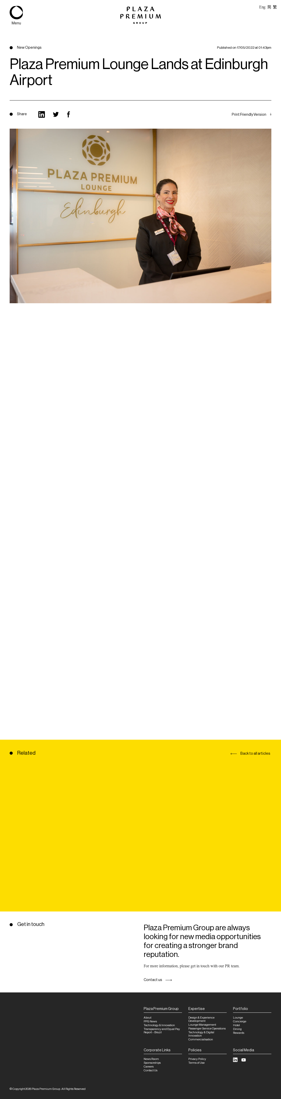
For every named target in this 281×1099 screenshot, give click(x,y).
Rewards (238, 1033)
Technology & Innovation (159, 1025)
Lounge (238, 1017)
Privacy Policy (197, 1059)
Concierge (239, 1021)
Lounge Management (202, 1024)
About (147, 1017)
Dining (237, 1029)
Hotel (236, 1025)
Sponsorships (152, 1062)
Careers (149, 1066)
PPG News (150, 1021)
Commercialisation (200, 1039)
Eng (262, 7)
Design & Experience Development (201, 1019)
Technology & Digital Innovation (201, 1034)
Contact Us (150, 1070)
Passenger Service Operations (207, 1028)
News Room (151, 1059)
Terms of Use (196, 1062)
